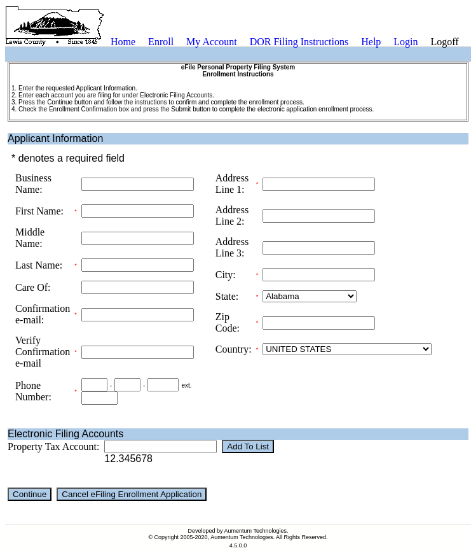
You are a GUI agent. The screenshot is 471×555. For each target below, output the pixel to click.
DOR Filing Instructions (299, 41)
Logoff (445, 41)
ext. (186, 385)
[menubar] (284, 42)
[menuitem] (123, 42)
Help (371, 41)
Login (405, 41)
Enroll (161, 41)
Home (123, 41)
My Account (211, 41)
